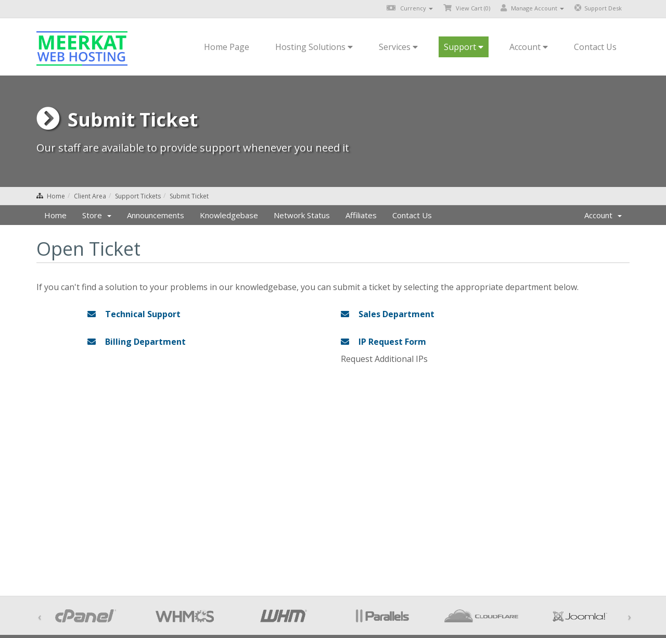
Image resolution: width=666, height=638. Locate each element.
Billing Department (136, 341)
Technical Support (134, 314)
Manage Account (532, 8)
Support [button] (463, 47)
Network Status (302, 215)
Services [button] (398, 47)
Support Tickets (138, 196)
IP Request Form (383, 341)
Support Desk (598, 8)
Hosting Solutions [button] (314, 47)
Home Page (226, 47)
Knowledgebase (229, 215)
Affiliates (361, 215)
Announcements (155, 215)
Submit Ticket (189, 196)
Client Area (90, 196)
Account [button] (528, 47)
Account (603, 215)
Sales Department (387, 314)
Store (96, 215)
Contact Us (595, 47)
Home (56, 196)
